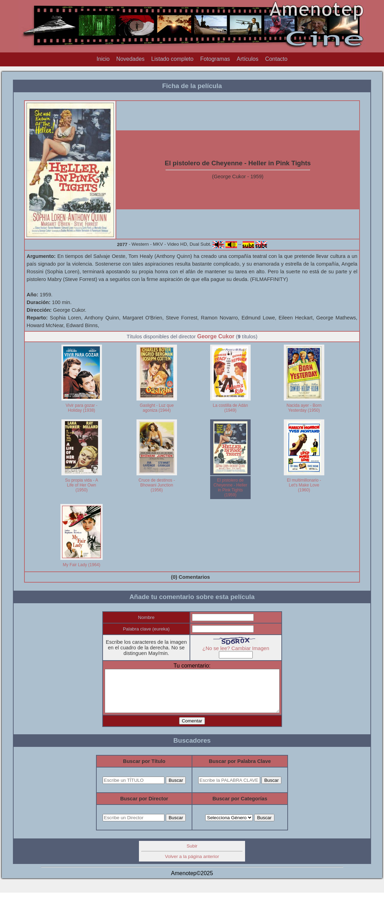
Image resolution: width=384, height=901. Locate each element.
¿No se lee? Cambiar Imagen (240, 648)
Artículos (247, 59)
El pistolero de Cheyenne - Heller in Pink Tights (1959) (230, 487)
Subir (191, 854)
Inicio (103, 59)
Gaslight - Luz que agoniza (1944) (156, 408)
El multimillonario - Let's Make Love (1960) (304, 485)
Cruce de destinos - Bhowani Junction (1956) (157, 485)
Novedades (130, 59)
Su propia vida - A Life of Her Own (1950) (81, 485)
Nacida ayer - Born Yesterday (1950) (304, 408)
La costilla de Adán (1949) (230, 408)
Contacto (276, 59)
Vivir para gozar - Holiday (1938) (81, 408)
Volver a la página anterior (192, 864)
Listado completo (172, 59)
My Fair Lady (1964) (81, 564)
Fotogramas (215, 59)
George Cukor (216, 336)
